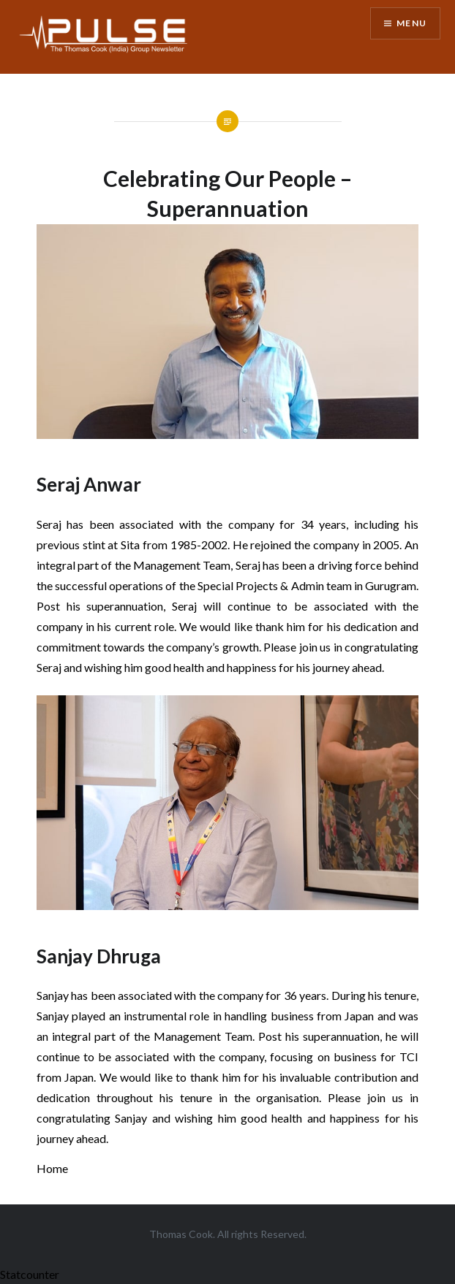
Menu (411, 23)
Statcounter (29, 1274)
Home (52, 1168)
